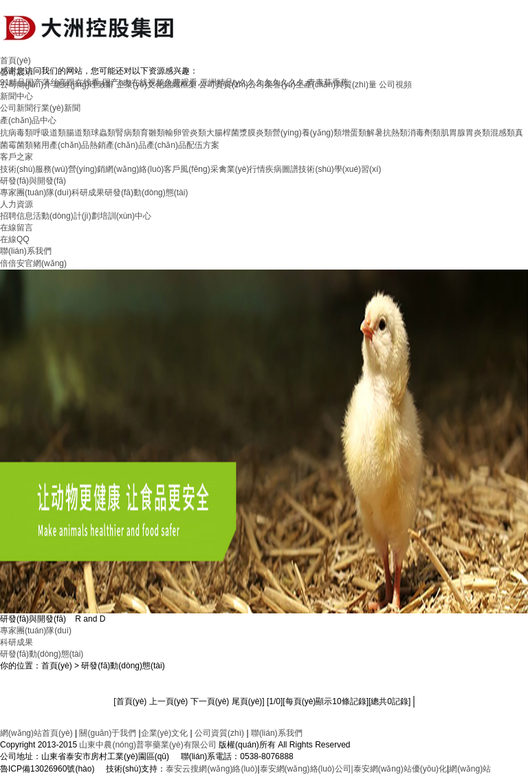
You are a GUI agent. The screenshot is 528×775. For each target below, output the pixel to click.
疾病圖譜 (281, 169)
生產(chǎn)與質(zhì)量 (336, 84)
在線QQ (15, 239)
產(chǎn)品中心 (28, 120)
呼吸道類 (49, 133)
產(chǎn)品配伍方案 (182, 145)
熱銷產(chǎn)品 (117, 145)
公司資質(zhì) (223, 84)
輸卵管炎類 (185, 133)
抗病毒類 (16, 133)
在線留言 (16, 227)
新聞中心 (16, 96)
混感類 (502, 133)
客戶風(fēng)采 (191, 169)
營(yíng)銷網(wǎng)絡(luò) (116, 169)
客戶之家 (16, 157)
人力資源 (16, 204)
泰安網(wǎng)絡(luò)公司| (306, 769)
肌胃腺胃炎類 (465, 133)
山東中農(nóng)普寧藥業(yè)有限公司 (147, 745)
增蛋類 (354, 133)
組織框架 (180, 84)
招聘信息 (16, 216)
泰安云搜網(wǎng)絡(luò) (211, 769)
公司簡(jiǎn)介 (26, 84)
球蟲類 (103, 133)
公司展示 (16, 72)
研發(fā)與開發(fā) (33, 181)
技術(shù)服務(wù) (34, 169)
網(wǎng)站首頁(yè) (36, 733)
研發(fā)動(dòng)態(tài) (146, 192)
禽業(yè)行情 (242, 169)
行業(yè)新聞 (56, 108)
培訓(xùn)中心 (125, 216)
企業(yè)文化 (140, 84)
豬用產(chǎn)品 (61, 145)
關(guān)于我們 (107, 733)
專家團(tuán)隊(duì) (36, 192)
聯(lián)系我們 (26, 251)
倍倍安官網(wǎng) (33, 263)
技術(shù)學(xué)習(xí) (339, 169)
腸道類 (78, 133)
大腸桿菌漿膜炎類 (239, 133)
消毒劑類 (424, 133)
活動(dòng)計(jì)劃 (66, 216)
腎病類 (128, 133)
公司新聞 (16, 108)
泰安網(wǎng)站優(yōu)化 (400, 769)
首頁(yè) (15, 60)
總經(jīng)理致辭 (83, 84)
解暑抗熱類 (387, 133)
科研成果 (88, 192)
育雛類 (152, 133)
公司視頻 (395, 84)
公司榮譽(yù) (272, 84)
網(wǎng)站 (470, 769)
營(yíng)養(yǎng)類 (307, 133)
